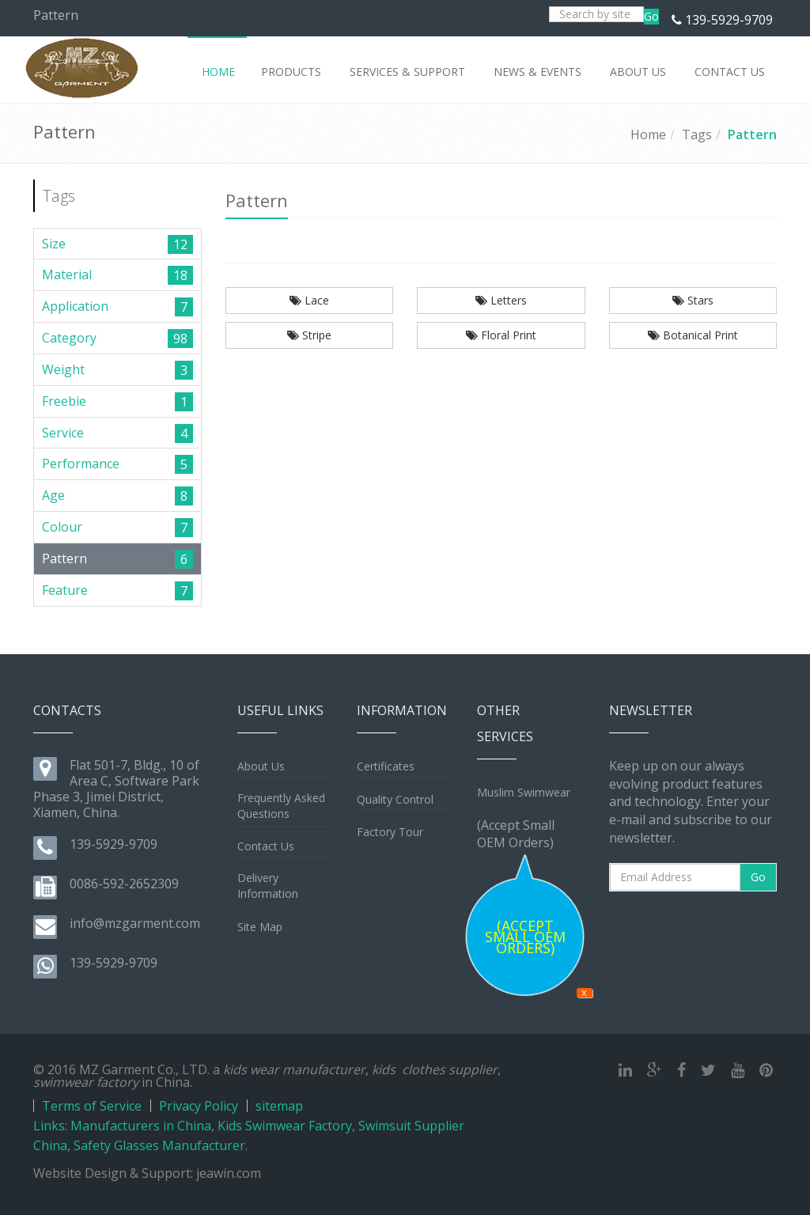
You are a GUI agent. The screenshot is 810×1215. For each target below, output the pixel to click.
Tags (697, 134)
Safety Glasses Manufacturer (159, 1145)
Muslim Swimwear (523, 792)
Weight (63, 369)
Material (67, 274)
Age (53, 495)
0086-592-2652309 (124, 883)
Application (75, 306)
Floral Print (501, 335)
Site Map (259, 926)
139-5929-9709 (729, 19)
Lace (309, 300)
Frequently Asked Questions (281, 805)
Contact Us (265, 846)
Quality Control (395, 799)
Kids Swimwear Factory (285, 1125)
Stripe (309, 335)
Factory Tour (390, 831)
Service (63, 432)
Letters (501, 300)
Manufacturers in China (140, 1125)
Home (648, 134)
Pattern (752, 134)
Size (54, 243)
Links (49, 1125)
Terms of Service (92, 1106)
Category (69, 337)
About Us (261, 766)
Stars (692, 300)
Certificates (385, 766)
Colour (62, 527)
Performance (80, 463)
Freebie (64, 401)
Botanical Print (693, 335)
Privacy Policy (198, 1106)
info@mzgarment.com (135, 923)
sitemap (279, 1106)
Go (651, 16)
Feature (65, 590)
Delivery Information (267, 885)
